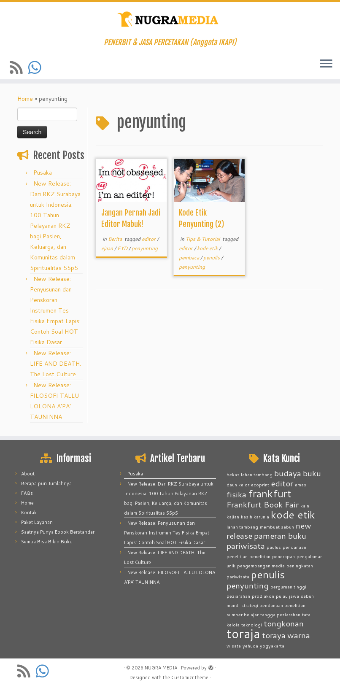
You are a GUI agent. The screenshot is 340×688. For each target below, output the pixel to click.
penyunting (145, 248)
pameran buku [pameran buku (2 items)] (280, 535)
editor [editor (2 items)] (282, 483)
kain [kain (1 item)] (304, 505)
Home (25, 98)
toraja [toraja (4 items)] (243, 633)
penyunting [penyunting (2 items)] (248, 585)
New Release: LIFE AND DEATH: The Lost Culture (55, 363)
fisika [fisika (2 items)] (236, 494)
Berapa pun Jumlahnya (46, 483)
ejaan (107, 248)
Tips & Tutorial (203, 239)
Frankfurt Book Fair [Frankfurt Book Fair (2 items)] (263, 504)
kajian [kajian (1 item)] (233, 516)
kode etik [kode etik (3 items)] (293, 514)
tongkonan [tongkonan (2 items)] (284, 623)
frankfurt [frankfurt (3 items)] (269, 493)
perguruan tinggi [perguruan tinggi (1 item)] (288, 586)
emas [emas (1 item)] (300, 484)
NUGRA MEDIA (161, 667)
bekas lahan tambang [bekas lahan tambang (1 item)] (250, 474)
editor (149, 239)
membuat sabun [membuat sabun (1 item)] (277, 526)
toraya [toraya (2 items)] (274, 635)
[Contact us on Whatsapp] (37, 67)
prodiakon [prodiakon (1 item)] (263, 596)
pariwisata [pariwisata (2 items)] (246, 545)
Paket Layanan (37, 522)
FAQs (27, 493)
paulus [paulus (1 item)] (274, 547)
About (28, 473)
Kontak (29, 512)
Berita (115, 239)
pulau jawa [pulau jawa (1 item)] (287, 596)
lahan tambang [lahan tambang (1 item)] (242, 526)
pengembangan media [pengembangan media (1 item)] (261, 565)
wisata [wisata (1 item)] (234, 645)
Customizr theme (189, 677)
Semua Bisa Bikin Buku (47, 541)
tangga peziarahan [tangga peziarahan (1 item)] (280, 614)
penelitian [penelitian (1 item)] (259, 556)
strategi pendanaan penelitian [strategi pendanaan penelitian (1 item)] (273, 605)
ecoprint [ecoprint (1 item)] (260, 484)
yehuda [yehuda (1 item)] (250, 645)
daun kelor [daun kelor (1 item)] (238, 484)
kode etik (208, 248)
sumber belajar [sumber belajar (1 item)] (243, 614)
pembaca (189, 257)
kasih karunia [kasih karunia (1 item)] (255, 516)
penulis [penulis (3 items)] (268, 574)
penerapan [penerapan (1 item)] (283, 556)
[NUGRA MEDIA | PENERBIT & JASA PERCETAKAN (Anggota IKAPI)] (170, 20)
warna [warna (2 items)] (298, 635)
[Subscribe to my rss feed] (19, 67)
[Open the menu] (326, 64)
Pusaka (42, 172)
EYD (123, 248)
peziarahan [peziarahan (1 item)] (238, 596)
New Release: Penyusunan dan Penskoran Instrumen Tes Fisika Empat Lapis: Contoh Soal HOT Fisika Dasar (55, 310)
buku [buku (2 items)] (312, 473)
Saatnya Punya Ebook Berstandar (57, 532)
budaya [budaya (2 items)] (287, 473)
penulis (212, 257)
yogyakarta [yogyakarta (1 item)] (272, 645)
